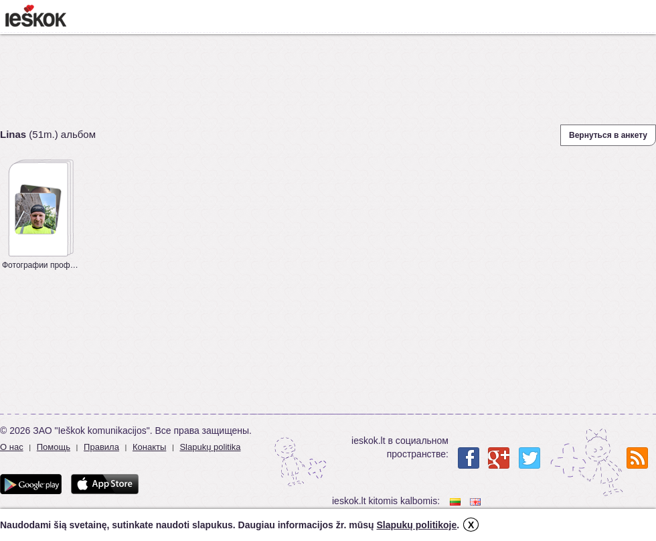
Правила (101, 447)
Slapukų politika (209, 447)
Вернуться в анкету (608, 135)
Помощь (53, 447)
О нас (11, 447)
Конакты (149, 447)
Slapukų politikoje (416, 525)
